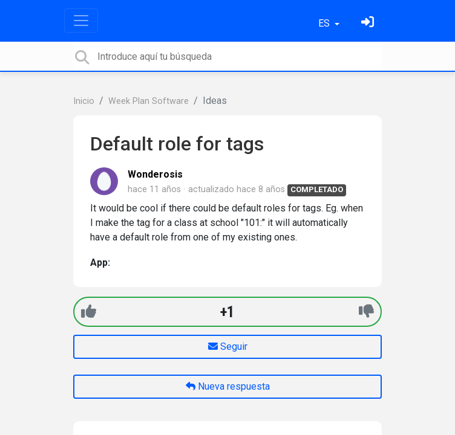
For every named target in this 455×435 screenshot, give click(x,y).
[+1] (88, 311)
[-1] (366, 311)
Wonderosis (155, 174)
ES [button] (325, 23)
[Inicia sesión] (369, 23)
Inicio (83, 101)
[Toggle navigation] (81, 20)
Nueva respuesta (228, 386)
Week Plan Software (148, 101)
